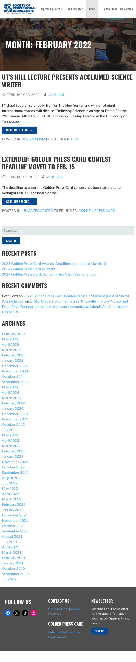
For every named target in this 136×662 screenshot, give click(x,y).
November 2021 (15, 520)
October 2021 (13, 526)
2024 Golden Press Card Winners (28, 269)
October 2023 (13, 424)
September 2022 (15, 472)
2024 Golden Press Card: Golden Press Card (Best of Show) (49, 274)
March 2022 (11, 499)
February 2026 (14, 334)
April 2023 (10, 440)
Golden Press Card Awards (117, 9)
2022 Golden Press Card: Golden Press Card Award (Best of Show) (76, 296)
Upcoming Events (51, 9)
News (92, 9)
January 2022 (12, 510)
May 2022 (10, 488)
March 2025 (11, 350)
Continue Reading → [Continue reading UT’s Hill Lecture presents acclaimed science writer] (19, 130)
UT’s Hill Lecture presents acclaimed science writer (67, 80)
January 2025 (12, 360)
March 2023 (11, 446)
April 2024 (10, 392)
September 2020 (15, 574)
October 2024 (13, 376)
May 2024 (10, 387)
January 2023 (12, 456)
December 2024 (15, 366)
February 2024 (14, 403)
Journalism (33, 139)
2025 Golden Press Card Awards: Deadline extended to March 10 (54, 263)
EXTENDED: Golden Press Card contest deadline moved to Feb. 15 (56, 162)
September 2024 (15, 382)
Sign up (99, 631)
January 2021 (12, 563)
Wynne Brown (13, 301)
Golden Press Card (96, 210)
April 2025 (10, 344)
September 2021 (15, 531)
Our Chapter (75, 9)
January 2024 (12, 408)
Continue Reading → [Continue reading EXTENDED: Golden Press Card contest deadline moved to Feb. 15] (19, 201)
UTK (74, 139)
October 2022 (13, 467)
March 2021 (11, 552)
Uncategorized (37, 210)
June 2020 (10, 579)
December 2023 (15, 414)
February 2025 (14, 355)
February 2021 (14, 558)
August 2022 (12, 478)
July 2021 (10, 542)
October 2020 (13, 568)
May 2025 (10, 339)
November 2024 (15, 371)
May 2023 (10, 435)
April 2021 (10, 547)
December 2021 (15, 515)
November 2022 (15, 462)
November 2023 (15, 419)
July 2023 (10, 430)
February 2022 (14, 504)
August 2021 (12, 536)
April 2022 (10, 494)
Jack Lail (56, 94)
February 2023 (14, 451)
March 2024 (11, 398)
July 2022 (10, 483)
